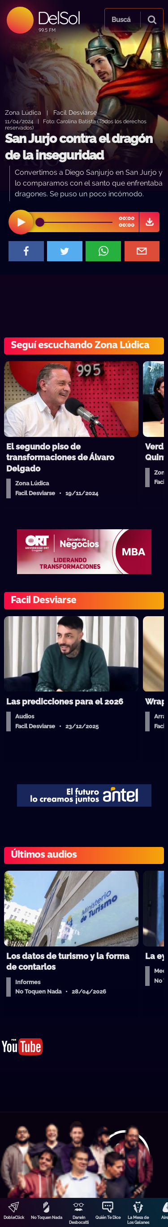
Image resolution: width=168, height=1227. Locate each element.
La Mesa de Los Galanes (138, 1220)
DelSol (58, 17)
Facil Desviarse (75, 112)
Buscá (121, 20)
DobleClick (14, 1217)
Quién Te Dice (108, 1217)
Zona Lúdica (23, 112)
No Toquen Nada (46, 1217)
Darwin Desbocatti (79, 1220)
